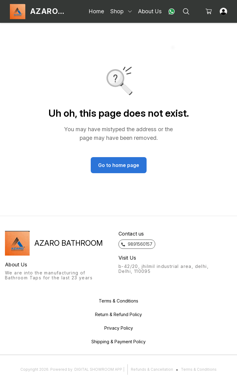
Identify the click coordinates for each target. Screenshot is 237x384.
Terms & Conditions (199, 369)
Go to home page (118, 165)
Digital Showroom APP (98, 369)
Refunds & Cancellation (152, 369)
